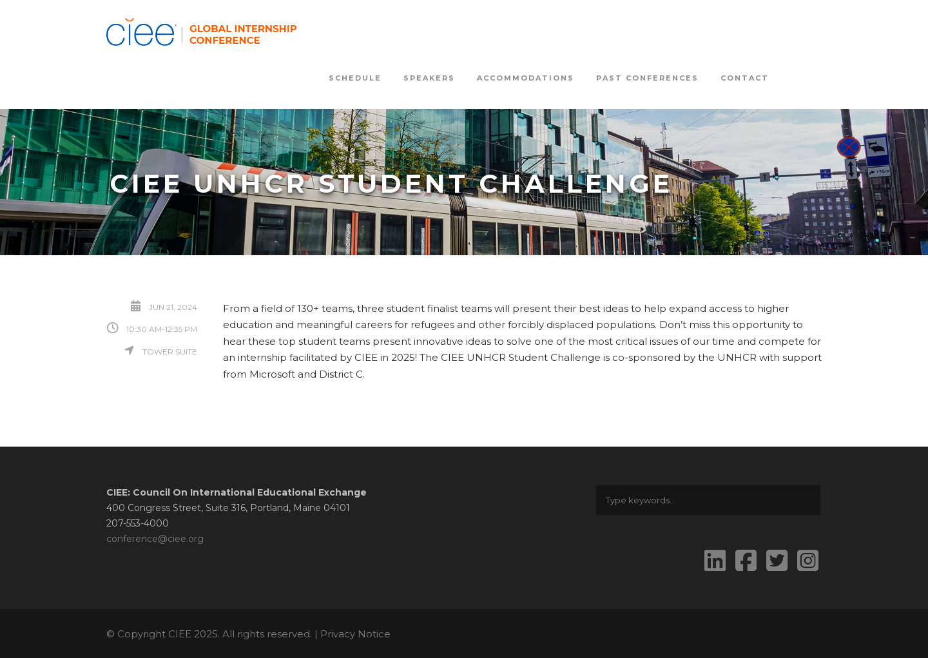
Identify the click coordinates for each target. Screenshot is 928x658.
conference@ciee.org (155, 539)
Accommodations (525, 77)
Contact (744, 77)
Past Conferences (647, 77)
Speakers (429, 77)
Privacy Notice (355, 634)
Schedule (355, 77)
